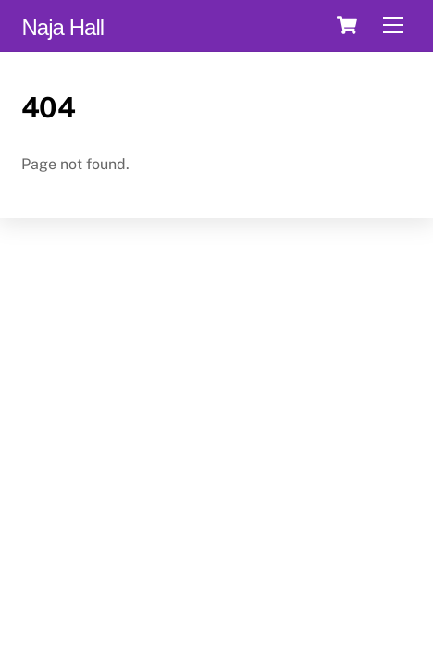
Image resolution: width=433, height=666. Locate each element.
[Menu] (393, 25)
